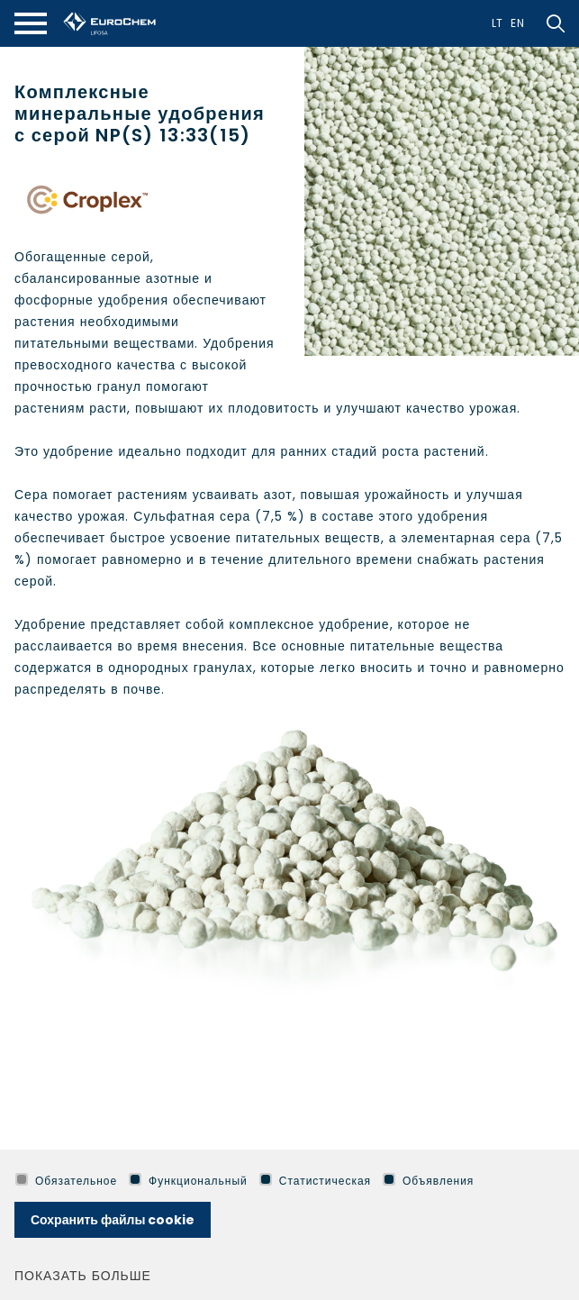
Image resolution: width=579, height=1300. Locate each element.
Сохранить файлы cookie (113, 1220)
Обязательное (66, 1180)
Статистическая (315, 1180)
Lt (498, 23)
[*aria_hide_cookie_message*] (560, 1181)
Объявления (428, 1180)
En (518, 23)
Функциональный (188, 1180)
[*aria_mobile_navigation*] (30, 23)
